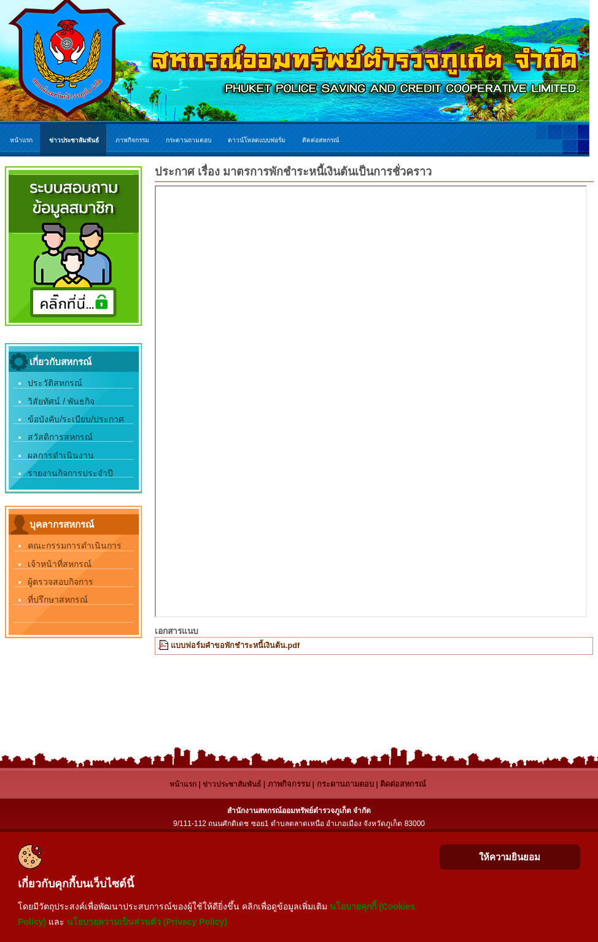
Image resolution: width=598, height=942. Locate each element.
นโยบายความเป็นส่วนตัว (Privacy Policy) (147, 922)
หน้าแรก (182, 784)
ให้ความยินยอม (509, 857)
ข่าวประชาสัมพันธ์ (232, 784)
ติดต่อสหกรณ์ (403, 784)
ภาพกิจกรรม (289, 784)
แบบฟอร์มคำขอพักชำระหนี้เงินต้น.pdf (235, 645)
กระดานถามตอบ (345, 784)
